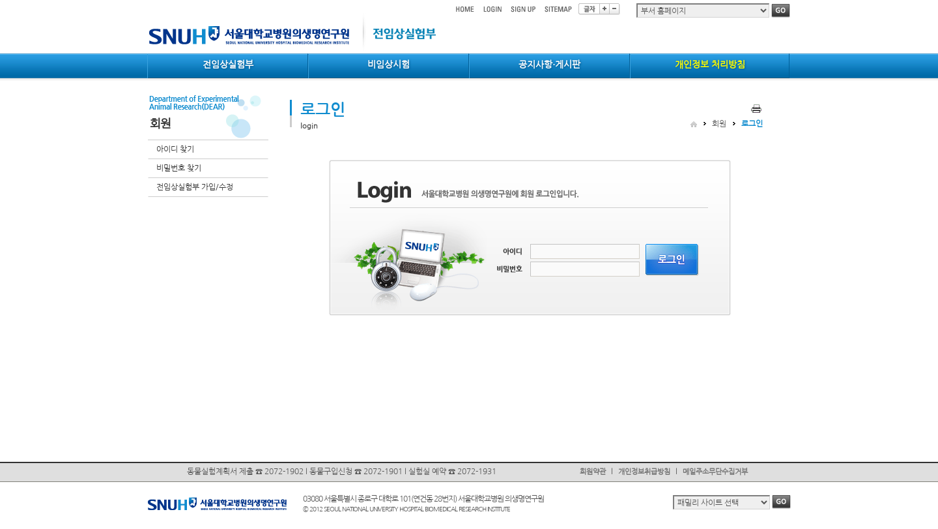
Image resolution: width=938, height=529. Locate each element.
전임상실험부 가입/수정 (194, 187)
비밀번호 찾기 (178, 168)
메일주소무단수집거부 (715, 472)
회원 (719, 124)
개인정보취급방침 (644, 472)
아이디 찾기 (175, 149)
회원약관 (593, 472)
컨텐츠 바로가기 (147, 0)
